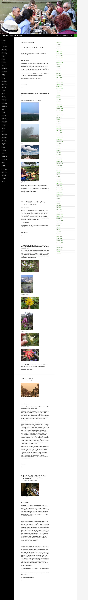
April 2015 (58, 231)
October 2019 (59, 112)
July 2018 (58, 145)
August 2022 (58, 42)
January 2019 (59, 132)
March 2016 (58, 207)
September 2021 (59, 62)
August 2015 (58, 222)
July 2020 (58, 93)
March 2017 (58, 181)
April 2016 (58, 205)
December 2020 (59, 82)
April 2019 (58, 126)
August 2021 (58, 64)
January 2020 (59, 106)
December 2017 (59, 161)
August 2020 (58, 90)
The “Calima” (27, 378)
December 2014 (59, 240)
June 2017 (58, 174)
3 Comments (34, 480)
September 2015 (59, 220)
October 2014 (59, 244)
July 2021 (58, 66)
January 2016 (59, 211)
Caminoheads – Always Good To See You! (12, 35)
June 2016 (58, 200)
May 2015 (58, 229)
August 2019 (58, 117)
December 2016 (59, 187)
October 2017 (59, 165)
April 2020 (58, 99)
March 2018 (58, 154)
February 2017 (59, 183)
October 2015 (59, 218)
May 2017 (58, 176)
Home (57, 35)
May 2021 (58, 71)
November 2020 (59, 84)
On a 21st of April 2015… (33, 47)
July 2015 (58, 225)
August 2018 (58, 143)
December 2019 (59, 108)
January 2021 (59, 79)
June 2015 (58, 227)
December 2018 (59, 134)
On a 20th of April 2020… (33, 202)
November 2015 (59, 216)
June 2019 (58, 121)
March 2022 (58, 49)
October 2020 (59, 86)
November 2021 (59, 57)
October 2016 (59, 192)
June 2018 (58, 148)
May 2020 (58, 97)
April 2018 (58, 152)
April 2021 (58, 73)
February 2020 (59, 104)
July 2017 (58, 172)
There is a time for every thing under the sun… (34, 477)
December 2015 (59, 214)
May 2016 (58, 203)
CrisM (29, 50)
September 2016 (59, 194)
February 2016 (59, 209)
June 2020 (58, 95)
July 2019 (58, 119)
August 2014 (58, 249)
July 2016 (58, 198)
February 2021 (59, 77)
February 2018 (59, 156)
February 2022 (59, 51)
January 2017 (59, 185)
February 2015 (59, 236)
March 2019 (58, 128)
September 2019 (59, 115)
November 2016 (59, 189)
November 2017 (59, 163)
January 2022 (59, 53)
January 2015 (59, 238)
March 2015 (58, 233)
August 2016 (58, 196)
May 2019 (58, 123)
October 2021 (59, 60)
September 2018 (59, 141)
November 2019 (59, 110)
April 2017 (58, 178)
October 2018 (59, 139)
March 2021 (58, 75)
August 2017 (58, 170)
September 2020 (59, 88)
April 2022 (58, 46)
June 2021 (58, 68)
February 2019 (59, 130)
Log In (72, 35)
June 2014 (58, 253)
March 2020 (58, 101)
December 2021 (59, 55)
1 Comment (34, 380)
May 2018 (58, 150)
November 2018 (59, 137)
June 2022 (58, 44)
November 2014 (59, 242)
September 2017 (59, 167)
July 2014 (58, 251)
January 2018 (59, 159)
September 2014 (59, 247)
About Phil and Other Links (64, 35)
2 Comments (34, 204)
